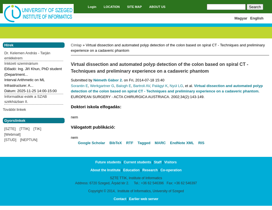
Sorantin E (79, 86)
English (257, 18)
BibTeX (115, 143)
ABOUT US (157, 6)
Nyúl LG (176, 86)
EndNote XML (182, 143)
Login (92, 6)
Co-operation (171, 170)
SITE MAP (134, 6)
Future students (108, 162)
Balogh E (123, 86)
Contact (120, 199)
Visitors (170, 162)
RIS (201, 143)
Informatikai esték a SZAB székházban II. (25, 99)
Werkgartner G (102, 86)
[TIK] (37, 129)
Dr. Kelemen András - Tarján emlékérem (27, 55)
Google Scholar (91, 143)
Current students (137, 162)
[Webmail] (12, 134)
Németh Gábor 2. (108, 80)
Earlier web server (143, 199)
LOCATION (112, 6)
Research (150, 170)
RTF (129, 143)
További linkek (14, 109)
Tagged (144, 143)
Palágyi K (160, 86)
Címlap (76, 45)
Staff (158, 162)
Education (131, 170)
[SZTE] (10, 129)
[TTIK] (24, 129)
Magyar (241, 18)
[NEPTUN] (28, 140)
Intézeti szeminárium (21, 63)
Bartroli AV (141, 86)
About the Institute (105, 170)
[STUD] (10, 140)
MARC (160, 143)
